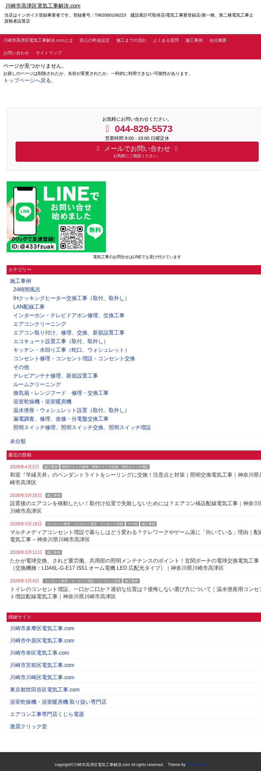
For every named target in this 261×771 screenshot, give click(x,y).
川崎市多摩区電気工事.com (42, 628)
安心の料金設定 (94, 40)
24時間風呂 (26, 289)
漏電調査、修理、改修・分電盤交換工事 (61, 419)
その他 (21, 367)
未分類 (18, 441)
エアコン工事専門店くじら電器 (47, 714)
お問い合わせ (16, 52)
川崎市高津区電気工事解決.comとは (38, 40)
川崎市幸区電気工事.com (39, 653)
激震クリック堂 (28, 726)
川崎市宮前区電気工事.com (42, 665)
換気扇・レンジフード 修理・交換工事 (61, 393)
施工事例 (194, 40)
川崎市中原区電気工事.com (42, 640)
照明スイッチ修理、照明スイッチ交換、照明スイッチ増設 (82, 427)
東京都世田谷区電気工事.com (45, 689)
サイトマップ (49, 52)
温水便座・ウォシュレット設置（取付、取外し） (71, 410)
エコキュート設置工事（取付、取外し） (61, 341)
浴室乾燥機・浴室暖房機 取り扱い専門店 (58, 702)
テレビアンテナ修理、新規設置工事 (55, 376)
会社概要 (218, 40)
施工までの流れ (131, 40)
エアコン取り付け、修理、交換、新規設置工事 (69, 332)
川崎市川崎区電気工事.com (42, 677)
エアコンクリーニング (39, 324)
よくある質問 (166, 40)
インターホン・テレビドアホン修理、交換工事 (69, 315)
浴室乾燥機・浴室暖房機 (42, 401)
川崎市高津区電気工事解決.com (42, 6)
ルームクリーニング (37, 384)
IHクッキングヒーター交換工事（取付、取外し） (71, 298)
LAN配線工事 (29, 307)
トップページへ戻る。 (29, 80)
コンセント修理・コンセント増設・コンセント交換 (74, 358)
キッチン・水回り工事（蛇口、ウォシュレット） (71, 350)
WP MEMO (196, 764)
